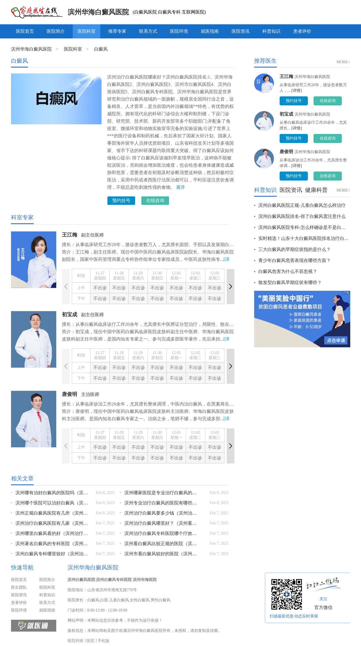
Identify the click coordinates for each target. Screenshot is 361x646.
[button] (230, 286)
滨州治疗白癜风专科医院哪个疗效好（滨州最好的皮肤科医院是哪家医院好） (159, 533)
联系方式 (148, 31)
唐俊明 (69, 394)
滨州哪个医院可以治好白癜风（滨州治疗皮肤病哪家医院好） (50, 502)
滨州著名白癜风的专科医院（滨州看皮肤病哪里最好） (50, 543)
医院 (90, 641)
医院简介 (56, 31)
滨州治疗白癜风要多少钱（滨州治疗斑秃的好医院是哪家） (159, 513)
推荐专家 (117, 31)
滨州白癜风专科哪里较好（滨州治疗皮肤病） (50, 553)
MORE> (343, 62)
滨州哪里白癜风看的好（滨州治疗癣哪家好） (50, 533)
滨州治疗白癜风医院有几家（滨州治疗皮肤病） (50, 523)
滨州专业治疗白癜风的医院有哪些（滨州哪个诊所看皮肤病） (159, 502)
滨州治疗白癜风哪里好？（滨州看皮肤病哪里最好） (159, 523)
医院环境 (179, 31)
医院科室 (86, 31)
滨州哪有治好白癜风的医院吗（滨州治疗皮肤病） (50, 492)
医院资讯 (241, 31)
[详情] (296, 90)
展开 (180, 187)
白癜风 (101, 49)
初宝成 (69, 314)
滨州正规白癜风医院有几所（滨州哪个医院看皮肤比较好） (50, 513)
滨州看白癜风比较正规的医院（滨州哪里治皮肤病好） (159, 543)
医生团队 (19, 587)
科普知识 (271, 31)
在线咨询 (155, 200)
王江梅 (69, 235)
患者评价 (302, 31)
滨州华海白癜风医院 (98, 12)
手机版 (103, 641)
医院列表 (75, 641)
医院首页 (25, 31)
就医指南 (210, 31)
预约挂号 (121, 200)
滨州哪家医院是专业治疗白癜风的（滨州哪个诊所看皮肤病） (159, 492)
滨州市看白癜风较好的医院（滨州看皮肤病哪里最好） (159, 553)
